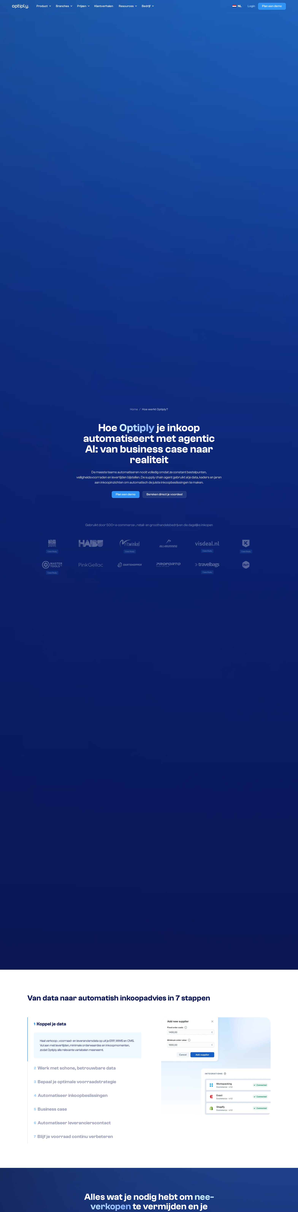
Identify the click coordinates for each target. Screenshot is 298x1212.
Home (134, 409)
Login (251, 6)
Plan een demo (272, 6)
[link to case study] (52, 552)
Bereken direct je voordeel (164, 494)
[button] (44, 6)
